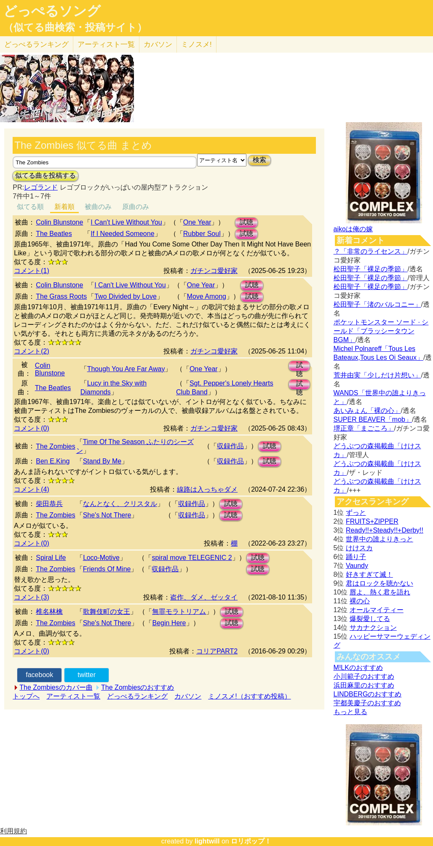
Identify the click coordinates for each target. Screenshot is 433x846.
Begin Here (169, 622)
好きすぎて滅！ (369, 574)
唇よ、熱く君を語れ (380, 592)
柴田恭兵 (49, 503)
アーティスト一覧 (73, 696)
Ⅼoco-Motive (101, 557)
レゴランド (41, 187)
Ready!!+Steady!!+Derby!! (384, 530)
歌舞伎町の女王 (106, 611)
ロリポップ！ (251, 841)
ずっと (356, 512)
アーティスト (106, 44)
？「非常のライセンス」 (371, 251)
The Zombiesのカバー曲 (55, 687)
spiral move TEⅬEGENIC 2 (192, 557)
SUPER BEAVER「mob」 (373, 419)
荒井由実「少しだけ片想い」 (377, 375)
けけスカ (359, 548)
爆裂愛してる (370, 618)
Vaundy (357, 565)
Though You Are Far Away (126, 368)
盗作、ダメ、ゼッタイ (204, 597)
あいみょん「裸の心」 (367, 410)
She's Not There (107, 515)
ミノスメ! (196, 44)
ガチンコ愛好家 (214, 270)
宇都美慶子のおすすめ (367, 703)
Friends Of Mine (107, 569)
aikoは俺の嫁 (353, 229)
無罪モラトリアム (179, 611)
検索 (259, 159)
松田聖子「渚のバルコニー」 (377, 304)
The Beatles (54, 233)
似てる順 (30, 206)
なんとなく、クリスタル (120, 503)
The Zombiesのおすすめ (137, 687)
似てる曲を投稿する (45, 175)
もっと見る (350, 711)
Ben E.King (52, 461)
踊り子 (356, 556)
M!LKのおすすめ (358, 667)
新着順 (64, 206)
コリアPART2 (217, 651)
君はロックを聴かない (379, 583)
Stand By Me (102, 461)
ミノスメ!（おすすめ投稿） (249, 696)
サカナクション (373, 627)
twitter (87, 674)
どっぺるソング (52, 11)
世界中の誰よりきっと (379, 539)
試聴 (246, 222)
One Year (197, 222)
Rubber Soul (202, 233)
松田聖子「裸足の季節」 (371, 269)
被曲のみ (98, 206)
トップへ (26, 696)
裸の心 (360, 601)
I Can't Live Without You (126, 222)
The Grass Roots (61, 296)
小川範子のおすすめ (364, 676)
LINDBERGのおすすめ (368, 694)
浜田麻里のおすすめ (364, 685)
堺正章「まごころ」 (364, 428)
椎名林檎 (49, 611)
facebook (39, 674)
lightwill (207, 841)
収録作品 (230, 446)
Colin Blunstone (59, 222)
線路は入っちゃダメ (207, 489)
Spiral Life (51, 557)
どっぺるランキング (137, 696)
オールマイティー (377, 609)
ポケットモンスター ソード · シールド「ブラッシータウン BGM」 (381, 331)
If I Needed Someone (122, 233)
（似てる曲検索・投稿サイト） (75, 27)
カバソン (158, 44)
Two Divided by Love (125, 296)
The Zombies (55, 446)
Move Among (206, 296)
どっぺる (36, 44)
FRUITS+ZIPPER (372, 521)
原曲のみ (135, 206)
